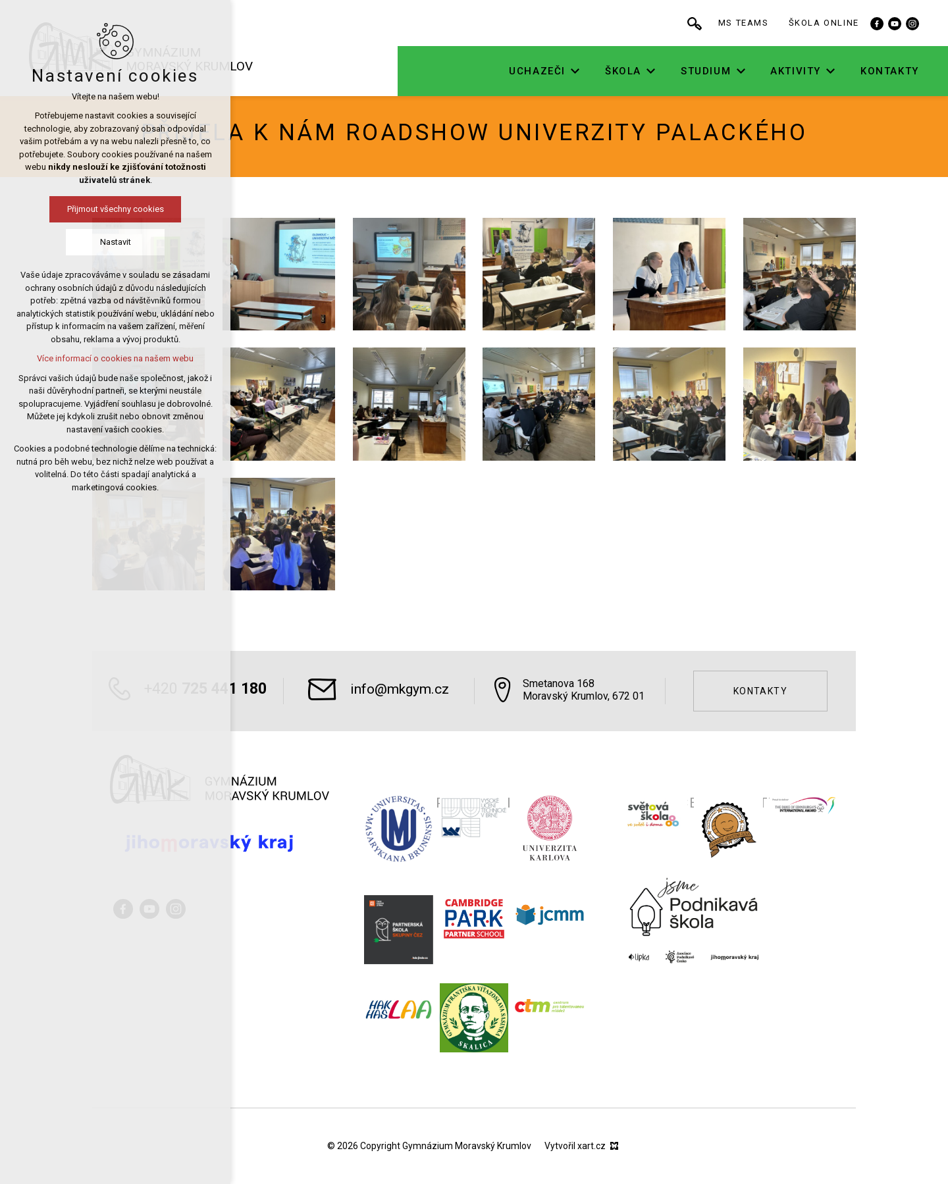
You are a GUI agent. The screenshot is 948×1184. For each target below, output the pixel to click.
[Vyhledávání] (739, 23)
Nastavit (51, 242)
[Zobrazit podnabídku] (620, 71)
